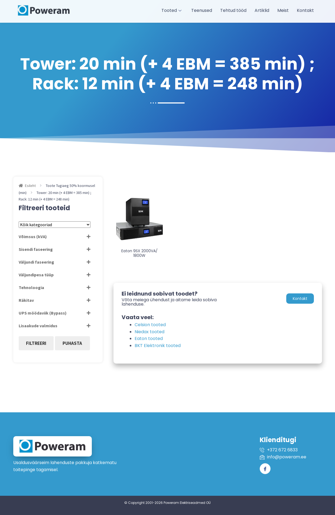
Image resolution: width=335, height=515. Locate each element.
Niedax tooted (149, 332)
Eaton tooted (149, 338)
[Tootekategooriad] (54, 224)
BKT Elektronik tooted (158, 345)
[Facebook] (265, 468)
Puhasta (72, 343)
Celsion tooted (150, 325)
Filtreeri (36, 343)
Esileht (30, 185)
